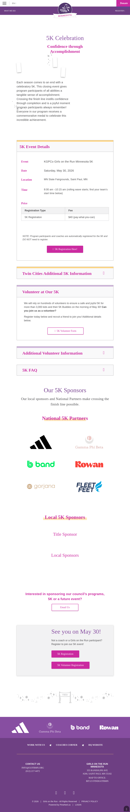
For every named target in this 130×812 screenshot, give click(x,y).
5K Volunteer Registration (70, 665)
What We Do (10, 11)
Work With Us (36, 745)
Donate (123, 3)
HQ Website (95, 745)
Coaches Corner (66, 745)
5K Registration (65, 654)
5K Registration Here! (65, 249)
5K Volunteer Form (65, 331)
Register (120, 11)
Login (78, 805)
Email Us (65, 607)
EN (14, 3)
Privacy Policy (89, 801)
